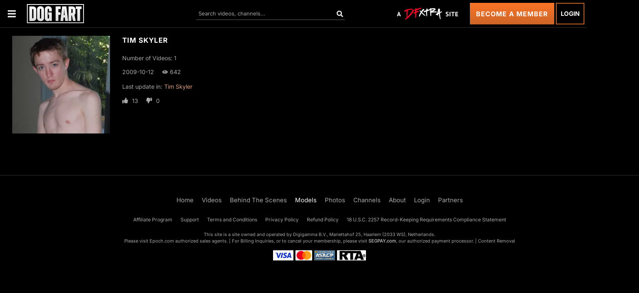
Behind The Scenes (258, 200)
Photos (335, 200)
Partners (450, 200)
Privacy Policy (282, 219)
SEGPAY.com (382, 241)
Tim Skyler (178, 86)
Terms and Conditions (232, 219)
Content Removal (496, 241)
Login (570, 13)
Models (306, 200)
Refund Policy (323, 219)
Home (185, 200)
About (397, 200)
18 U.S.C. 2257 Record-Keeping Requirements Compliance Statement (426, 219)
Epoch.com (162, 241)
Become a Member (512, 14)
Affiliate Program (152, 219)
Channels (367, 200)
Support (190, 219)
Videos (212, 200)
